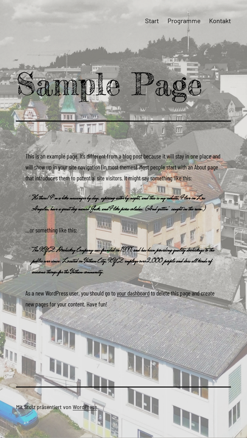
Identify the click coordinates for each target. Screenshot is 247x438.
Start (152, 20)
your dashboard (133, 293)
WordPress (85, 406)
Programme (184, 20)
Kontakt (220, 20)
